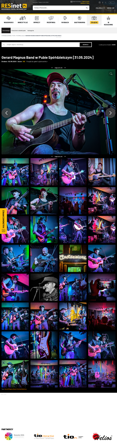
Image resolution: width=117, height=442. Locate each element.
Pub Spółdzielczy (22, 389)
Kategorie (31, 30)
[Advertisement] (58, 410)
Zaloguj (100, 8)
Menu (110, 8)
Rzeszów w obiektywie (19, 30)
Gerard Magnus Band (10, 389)
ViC (24, 61)
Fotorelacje (6, 30)
